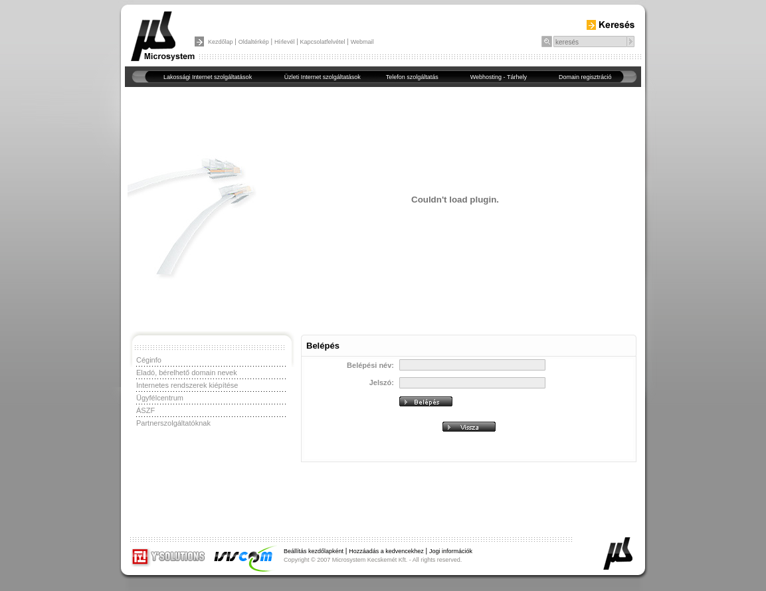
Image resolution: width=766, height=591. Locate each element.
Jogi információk (450, 551)
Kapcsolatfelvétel (322, 42)
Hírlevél (284, 42)
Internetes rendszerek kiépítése (187, 385)
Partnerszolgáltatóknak (173, 423)
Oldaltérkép (254, 42)
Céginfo (148, 360)
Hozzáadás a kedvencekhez (386, 551)
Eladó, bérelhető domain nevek (186, 373)
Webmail (362, 42)
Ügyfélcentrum (159, 398)
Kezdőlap (220, 42)
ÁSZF (145, 410)
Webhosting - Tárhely (498, 77)
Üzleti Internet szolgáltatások (322, 77)
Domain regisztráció (585, 77)
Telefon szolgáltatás (412, 77)
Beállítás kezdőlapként (313, 551)
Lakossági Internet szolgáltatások (207, 77)
